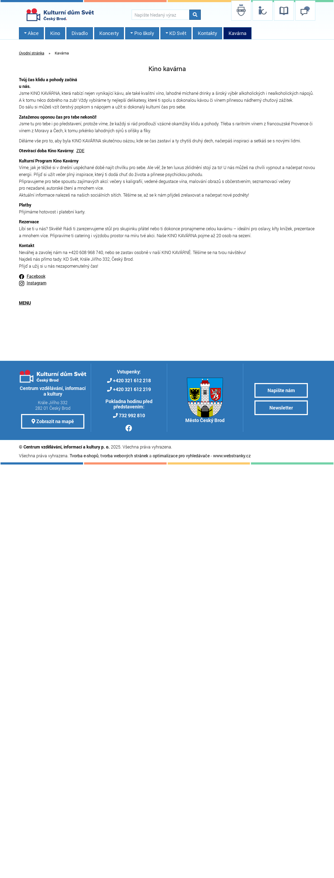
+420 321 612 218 (132, 380)
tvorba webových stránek (124, 455)
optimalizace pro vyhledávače (181, 455)
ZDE (80, 150)
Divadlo (80, 33)
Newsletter (281, 407)
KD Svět (177, 33)
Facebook (36, 276)
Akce (33, 33)
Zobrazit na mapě (53, 421)
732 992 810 (132, 415)
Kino (55, 33)
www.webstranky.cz (232, 455)
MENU (25, 303)
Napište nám (281, 390)
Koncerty (109, 33)
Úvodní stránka (31, 53)
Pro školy (144, 33)
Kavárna (237, 33)
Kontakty (207, 33)
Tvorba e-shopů (84, 455)
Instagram (36, 283)
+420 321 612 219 (132, 389)
